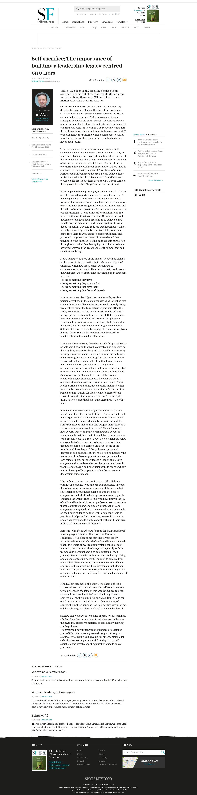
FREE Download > (57, 768)
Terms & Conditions (108, 765)
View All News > (156, 180)
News (65, 22)
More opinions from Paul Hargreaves (40, 130)
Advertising (81, 14)
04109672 (134, 787)
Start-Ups (125, 27)
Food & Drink (70, 27)
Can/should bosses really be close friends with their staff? (42, 164)
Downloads (107, 22)
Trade (103, 27)
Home (34, 49)
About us (103, 14)
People (137, 27)
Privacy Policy (83, 765)
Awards (114, 27)
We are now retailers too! (49, 672)
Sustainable (53, 27)
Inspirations (78, 22)
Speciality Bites (54, 49)
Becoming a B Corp (40, 138)
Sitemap (102, 754)
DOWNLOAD (140, 20)
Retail (82, 27)
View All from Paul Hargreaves (40, 180)
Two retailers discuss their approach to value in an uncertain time (150, 142)
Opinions (42, 49)
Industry (93, 27)
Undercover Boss (40, 154)
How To (102, 751)
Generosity (37, 173)
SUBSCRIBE (141, 22)
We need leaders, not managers (53, 692)
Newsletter (122, 22)
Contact (92, 14)
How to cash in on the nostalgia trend (148, 175)
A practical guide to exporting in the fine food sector (150, 164)
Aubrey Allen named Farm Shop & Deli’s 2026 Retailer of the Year (150, 153)
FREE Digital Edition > (59, 765)
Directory (93, 22)
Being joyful (40, 715)
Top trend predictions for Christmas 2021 (41, 146)
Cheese (147, 27)
